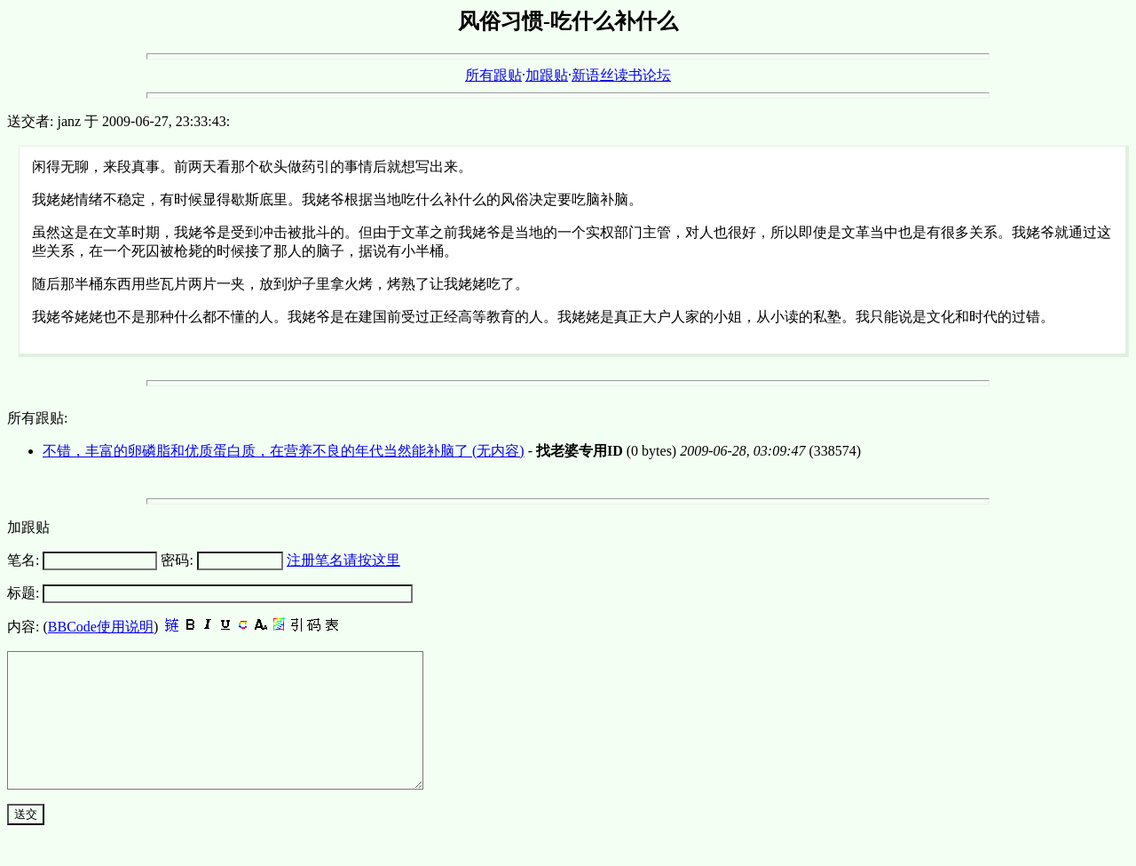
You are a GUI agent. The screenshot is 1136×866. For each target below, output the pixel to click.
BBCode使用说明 (101, 626)
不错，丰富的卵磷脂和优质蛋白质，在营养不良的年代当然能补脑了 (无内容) (284, 450)
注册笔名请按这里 (343, 560)
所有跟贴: (37, 417)
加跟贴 (546, 75)
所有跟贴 (493, 75)
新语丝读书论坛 (621, 75)
